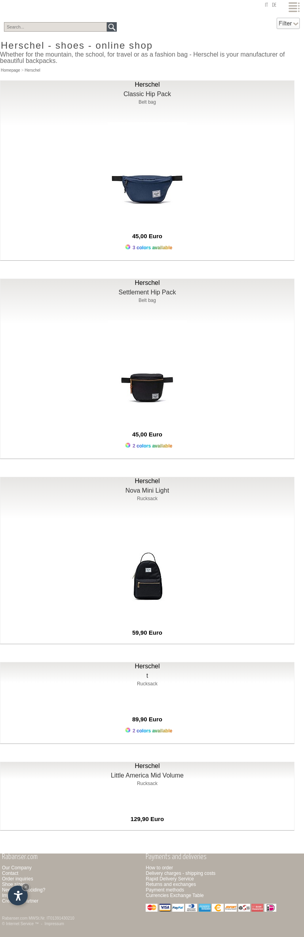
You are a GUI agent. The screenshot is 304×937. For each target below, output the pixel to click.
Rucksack (147, 498)
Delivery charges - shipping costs (180, 873)
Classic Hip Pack (147, 94)
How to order (159, 868)
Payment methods (165, 890)
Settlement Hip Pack (147, 292)
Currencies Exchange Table (175, 895)
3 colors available (148, 247)
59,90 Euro (147, 632)
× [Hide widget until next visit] (25, 887)
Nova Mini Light (147, 490)
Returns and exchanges (171, 884)
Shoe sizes (13, 884)
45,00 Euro (147, 236)
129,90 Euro (147, 819)
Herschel (32, 70)
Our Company (17, 868)
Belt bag (147, 102)
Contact (10, 873)
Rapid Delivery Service (170, 879)
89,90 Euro (147, 719)
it (266, 5)
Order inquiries (17, 879)
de (274, 5)
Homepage (10, 70)
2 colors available (148, 446)
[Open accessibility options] (18, 895)
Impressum (54, 924)
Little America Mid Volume (147, 775)
